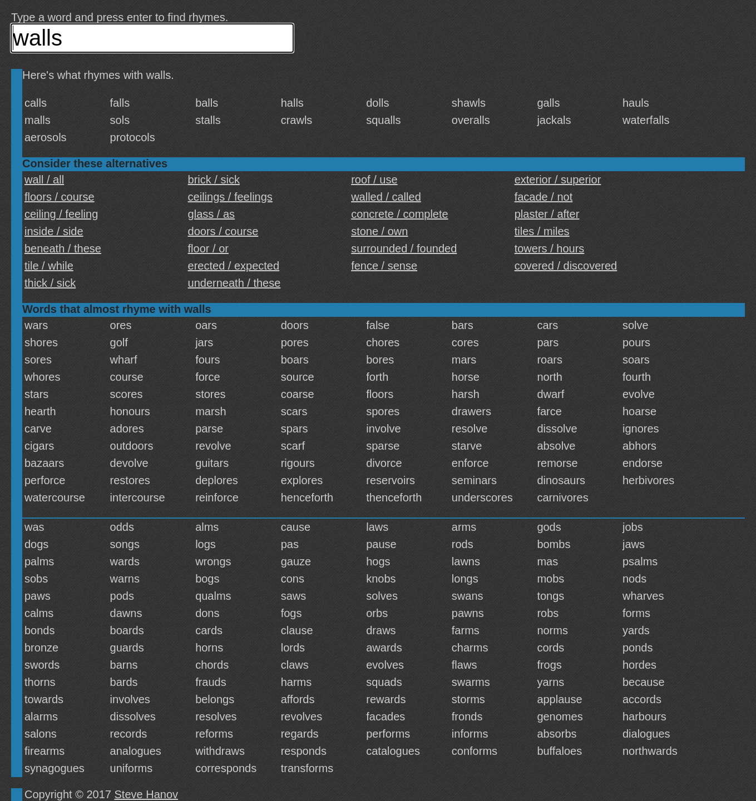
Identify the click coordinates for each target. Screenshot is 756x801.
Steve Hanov (147, 794)
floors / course (59, 197)
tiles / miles (542, 231)
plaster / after (547, 214)
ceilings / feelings (230, 197)
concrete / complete (399, 214)
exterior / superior (558, 179)
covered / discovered (566, 266)
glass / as (211, 214)
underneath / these (234, 283)
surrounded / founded (404, 248)
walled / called (386, 197)
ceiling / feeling (61, 214)
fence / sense (384, 266)
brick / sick (214, 179)
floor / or (208, 248)
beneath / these (62, 248)
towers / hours (550, 248)
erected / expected (234, 266)
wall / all (44, 179)
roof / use (374, 179)
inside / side (53, 231)
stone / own (379, 231)
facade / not (544, 197)
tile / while (48, 266)
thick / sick (50, 283)
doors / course (223, 231)
